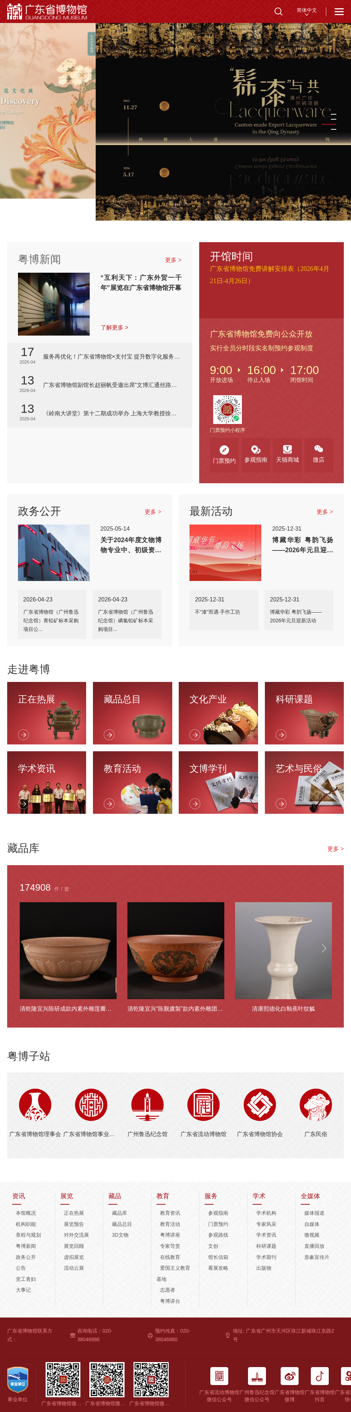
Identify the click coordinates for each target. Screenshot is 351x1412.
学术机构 (266, 1213)
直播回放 (314, 1246)
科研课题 (266, 1246)
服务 (211, 1196)
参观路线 (218, 1235)
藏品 (114, 1196)
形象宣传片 (316, 1257)
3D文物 (120, 1235)
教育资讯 (170, 1213)
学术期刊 (266, 1257)
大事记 (23, 1290)
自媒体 (311, 1224)
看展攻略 (218, 1268)
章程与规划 (28, 1235)
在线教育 (170, 1257)
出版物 (263, 1268)
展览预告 (74, 1224)
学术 (259, 1196)
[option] (175, 111)
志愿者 (167, 1290)
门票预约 (218, 1224)
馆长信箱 (218, 1257)
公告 (21, 1268)
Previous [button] (27, 948)
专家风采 (266, 1224)
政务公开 (26, 1257)
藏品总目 (122, 1224)
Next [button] (324, 948)
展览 (66, 1196)
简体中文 (307, 10)
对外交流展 (76, 1235)
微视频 (311, 1235)
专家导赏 (170, 1246)
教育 (162, 1196)
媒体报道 (314, 1213)
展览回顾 (74, 1246)
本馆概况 (26, 1213)
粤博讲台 (170, 1301)
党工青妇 (26, 1279)
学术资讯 (266, 1235)
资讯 (18, 1196)
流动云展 (74, 1268)
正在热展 (74, 1213)
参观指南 (218, 1213)
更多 (173, 260)
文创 (213, 1246)
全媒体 (310, 1196)
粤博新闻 (39, 259)
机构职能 (26, 1224)
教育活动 (170, 1224)
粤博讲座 (170, 1235)
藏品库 (119, 1213)
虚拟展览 (74, 1257)
